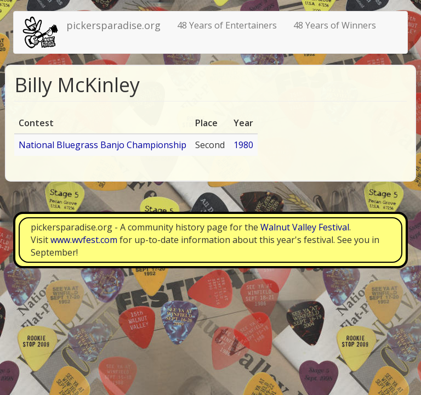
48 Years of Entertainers (227, 25)
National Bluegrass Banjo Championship (102, 145)
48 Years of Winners (334, 25)
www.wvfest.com (83, 240)
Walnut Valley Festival (304, 227)
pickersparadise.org (113, 25)
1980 (243, 145)
